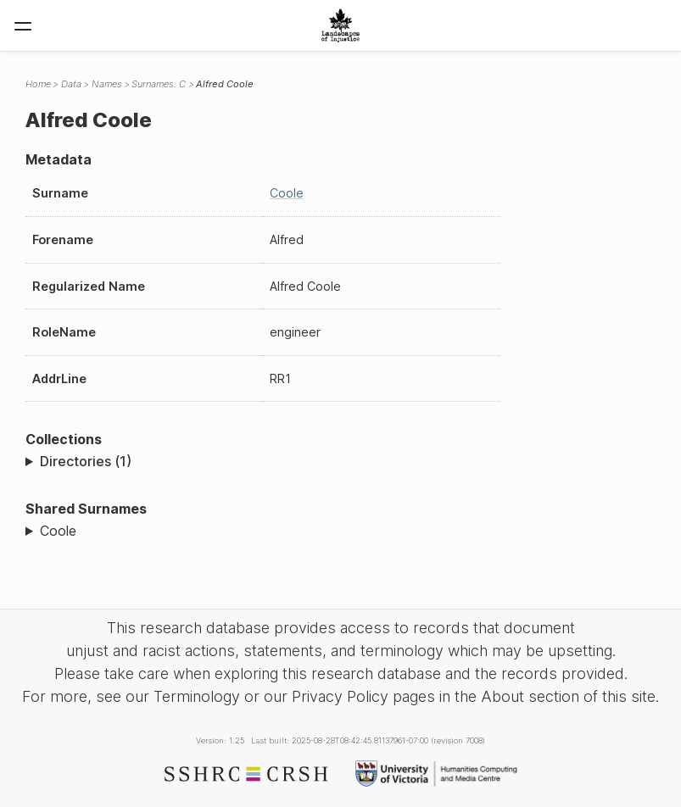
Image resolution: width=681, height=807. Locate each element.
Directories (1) (85, 461)
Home (38, 84)
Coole (287, 193)
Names (107, 84)
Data (71, 84)
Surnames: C (158, 84)
